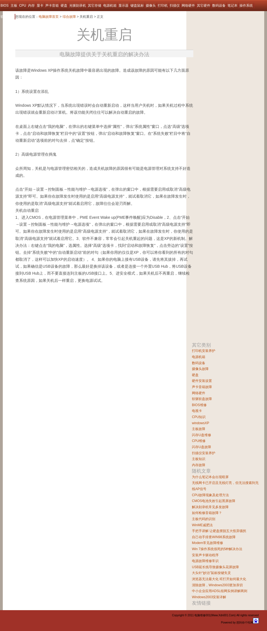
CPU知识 (199, 417)
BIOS (5, 6)
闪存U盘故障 (201, 447)
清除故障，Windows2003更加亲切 (217, 585)
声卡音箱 (52, 6)
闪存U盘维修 (201, 435)
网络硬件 (188, 6)
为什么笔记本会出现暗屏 (210, 477)
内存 (31, 6)
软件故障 (7, 17)
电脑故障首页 (49, 17)
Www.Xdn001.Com (222, 615)
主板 (14, 6)
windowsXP (200, 423)
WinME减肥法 (202, 525)
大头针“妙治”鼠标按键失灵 (211, 573)
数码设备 (219, 6)
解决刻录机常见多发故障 (210, 507)
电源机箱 (110, 6)
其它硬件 (203, 6)
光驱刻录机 (77, 6)
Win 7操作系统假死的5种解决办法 (217, 549)
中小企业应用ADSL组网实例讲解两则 (219, 591)
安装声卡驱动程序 (205, 555)
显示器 (123, 6)
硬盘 (64, 6)
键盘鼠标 (137, 6)
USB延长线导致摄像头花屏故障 (215, 567)
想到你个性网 (244, 622)
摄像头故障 (200, 369)
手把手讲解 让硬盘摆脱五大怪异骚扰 (219, 531)
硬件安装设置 (202, 381)
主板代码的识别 (203, 519)
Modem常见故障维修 (207, 543)
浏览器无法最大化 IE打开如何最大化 (219, 579)
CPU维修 (199, 441)
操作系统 (246, 6)
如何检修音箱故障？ (207, 513)
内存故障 (198, 465)
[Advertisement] (81, 309)
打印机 (163, 6)
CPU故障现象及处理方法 (210, 495)
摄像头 (151, 6)
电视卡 (197, 411)
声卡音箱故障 (202, 387)
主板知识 (198, 459)
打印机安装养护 (203, 351)
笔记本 (233, 6)
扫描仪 (175, 6)
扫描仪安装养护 (203, 453)
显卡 (40, 6)
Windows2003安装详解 (209, 597)
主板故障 (198, 429)
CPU (22, 6)
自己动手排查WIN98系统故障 (214, 537)
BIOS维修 (199, 405)
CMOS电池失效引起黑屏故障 (213, 501)
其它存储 (94, 6)
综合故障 (69, 17)
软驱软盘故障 (202, 399)
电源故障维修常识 (205, 561)
